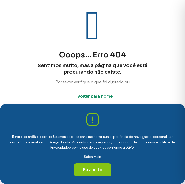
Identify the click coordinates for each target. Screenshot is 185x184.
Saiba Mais (92, 157)
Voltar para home (95, 96)
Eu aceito (92, 169)
